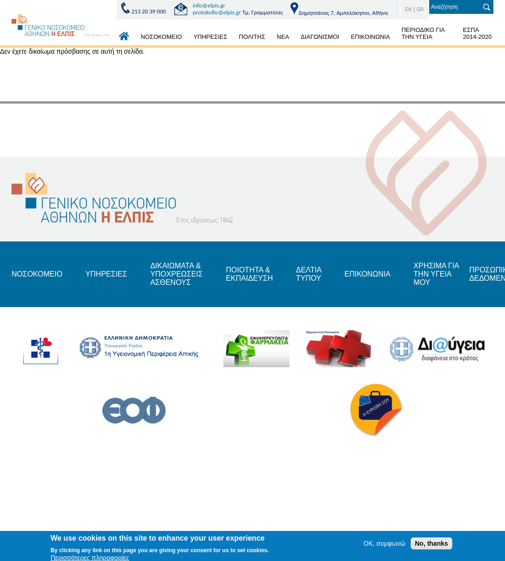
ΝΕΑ (283, 36)
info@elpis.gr (209, 5)
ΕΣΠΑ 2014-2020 (477, 33)
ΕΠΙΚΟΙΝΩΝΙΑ (370, 36)
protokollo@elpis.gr (217, 12)
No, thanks (431, 545)
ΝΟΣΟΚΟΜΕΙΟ (161, 36)
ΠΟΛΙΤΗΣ (252, 36)
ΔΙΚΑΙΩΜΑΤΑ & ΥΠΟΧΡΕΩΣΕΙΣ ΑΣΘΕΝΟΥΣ (176, 274)
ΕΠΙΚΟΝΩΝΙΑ (367, 274)
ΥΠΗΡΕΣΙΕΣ (210, 36)
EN (408, 9)
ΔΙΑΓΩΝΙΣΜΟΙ (320, 36)
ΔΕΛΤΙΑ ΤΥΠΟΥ (308, 274)
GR (420, 9)
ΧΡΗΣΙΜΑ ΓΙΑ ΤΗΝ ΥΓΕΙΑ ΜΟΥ (436, 274)
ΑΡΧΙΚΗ (124, 38)
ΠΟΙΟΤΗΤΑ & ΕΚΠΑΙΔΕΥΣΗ (249, 274)
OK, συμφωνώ (384, 545)
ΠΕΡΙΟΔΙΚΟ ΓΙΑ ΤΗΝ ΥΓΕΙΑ (423, 33)
